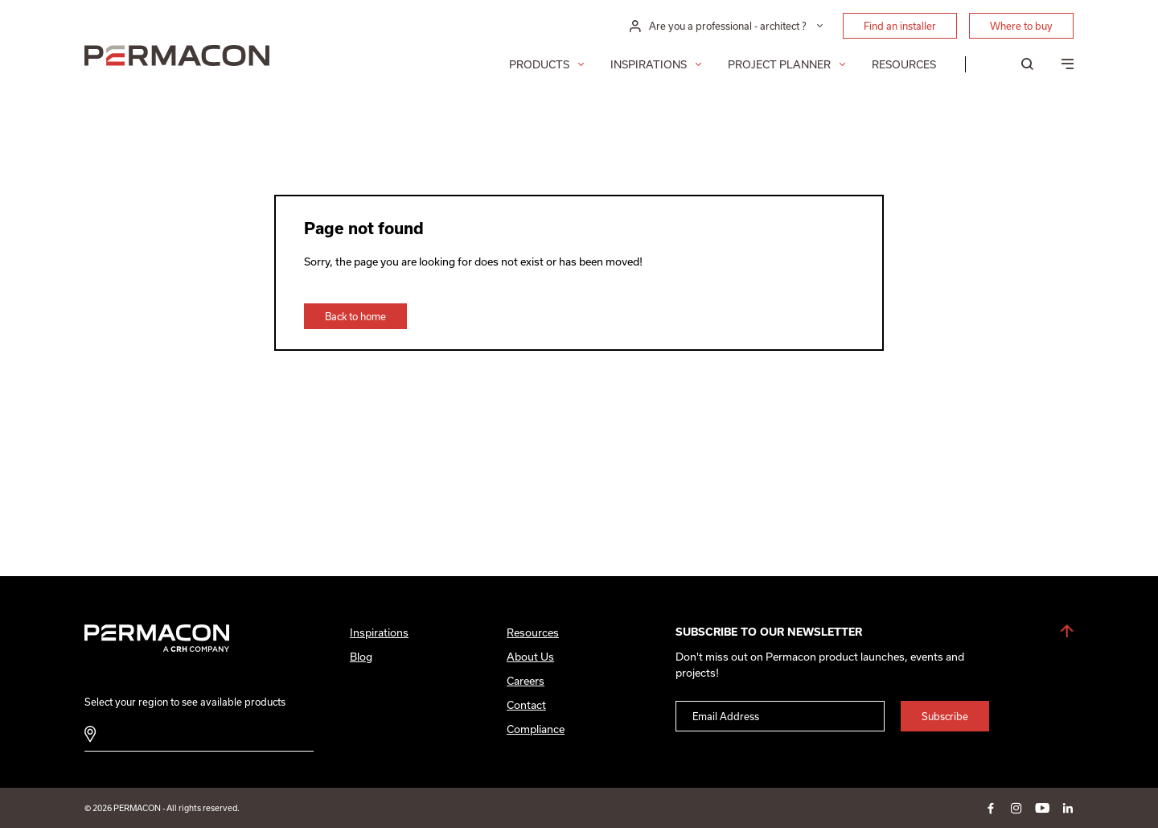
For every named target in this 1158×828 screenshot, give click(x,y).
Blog (361, 656)
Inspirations (648, 64)
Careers (525, 680)
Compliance (536, 729)
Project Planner (779, 64)
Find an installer (900, 25)
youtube (1042, 808)
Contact (526, 704)
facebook (990, 808)
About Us (530, 656)
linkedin (1068, 808)
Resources (904, 64)
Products (539, 64)
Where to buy (1021, 25)
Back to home (355, 316)
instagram (1016, 808)
